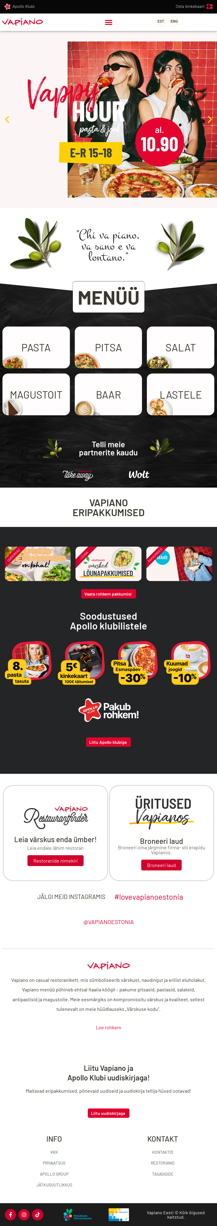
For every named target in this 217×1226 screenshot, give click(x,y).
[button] (109, 22)
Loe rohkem (108, 1027)
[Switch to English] (174, 21)
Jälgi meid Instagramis (71, 896)
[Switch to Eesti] (160, 21)
